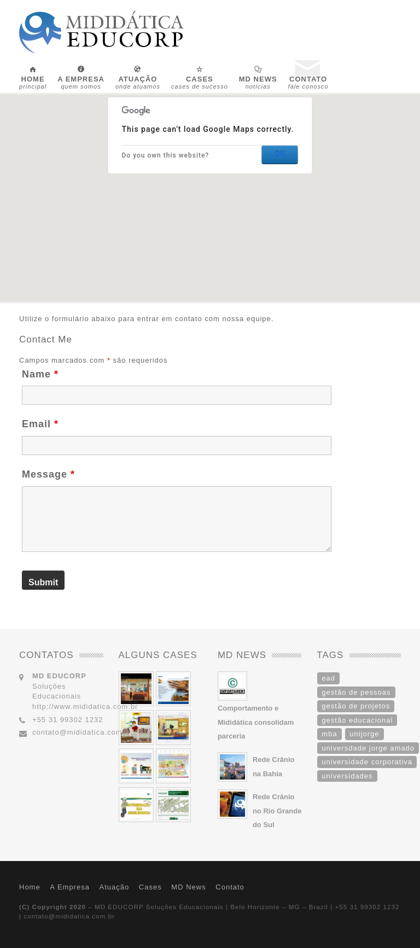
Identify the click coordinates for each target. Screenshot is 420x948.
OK (280, 154)
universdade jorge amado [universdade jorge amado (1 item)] (368, 748)
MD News (188, 887)
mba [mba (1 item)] (329, 734)
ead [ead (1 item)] (328, 678)
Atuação (115, 887)
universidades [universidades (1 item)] (347, 776)
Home (29, 887)
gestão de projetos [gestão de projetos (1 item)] (356, 706)
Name (40, 374)
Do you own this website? (165, 155)
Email (40, 423)
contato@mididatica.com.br (82, 732)
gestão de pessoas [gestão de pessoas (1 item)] (356, 692)
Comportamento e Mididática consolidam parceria (256, 722)
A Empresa (70, 887)
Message (48, 474)
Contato (229, 887)
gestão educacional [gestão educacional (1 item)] (357, 720)
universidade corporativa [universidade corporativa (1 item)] (367, 762)
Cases (150, 887)
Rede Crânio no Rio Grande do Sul (277, 811)
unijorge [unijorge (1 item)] (364, 734)
